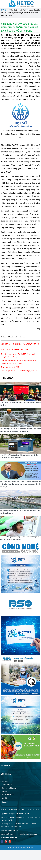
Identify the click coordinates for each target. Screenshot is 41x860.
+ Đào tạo (4, 791)
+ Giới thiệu (4, 781)
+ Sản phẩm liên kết (7, 794)
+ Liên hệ (4, 798)
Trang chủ (5, 10)
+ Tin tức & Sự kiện (7, 785)
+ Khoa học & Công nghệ (9, 788)
